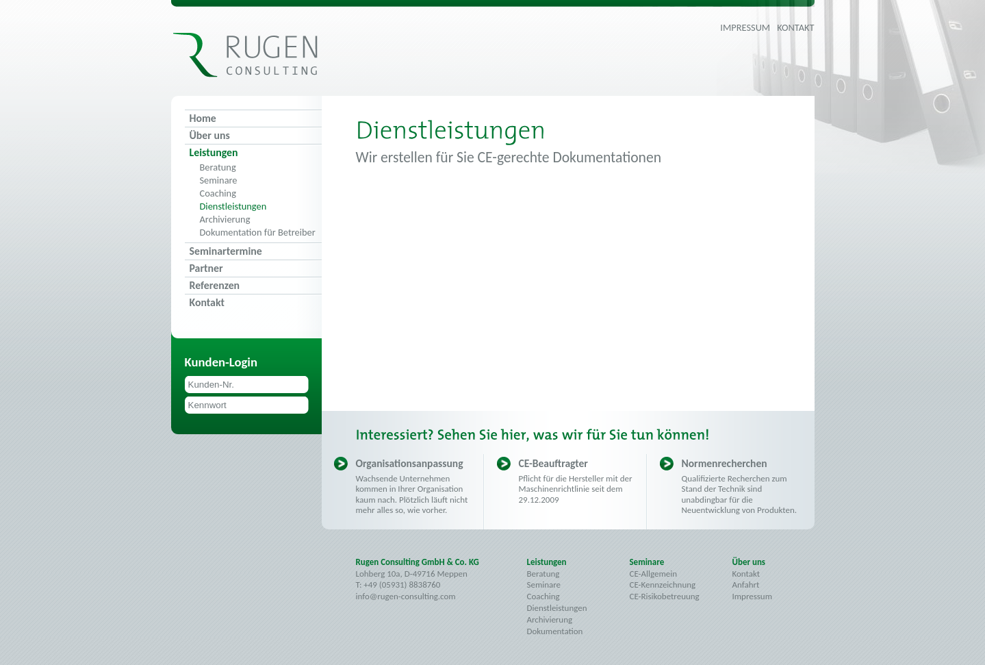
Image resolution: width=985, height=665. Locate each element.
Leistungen (214, 152)
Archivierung (225, 219)
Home (203, 118)
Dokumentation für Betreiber (258, 232)
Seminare (219, 180)
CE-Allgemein (653, 573)
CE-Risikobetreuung (665, 596)
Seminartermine (226, 251)
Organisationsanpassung (409, 463)
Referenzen (215, 285)
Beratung (218, 167)
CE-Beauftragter (553, 463)
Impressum (745, 27)
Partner (206, 268)
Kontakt (795, 27)
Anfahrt (746, 584)
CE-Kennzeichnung (663, 584)
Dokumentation (555, 631)
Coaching (218, 193)
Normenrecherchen (724, 463)
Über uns (210, 135)
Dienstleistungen (233, 206)
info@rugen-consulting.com (406, 596)
